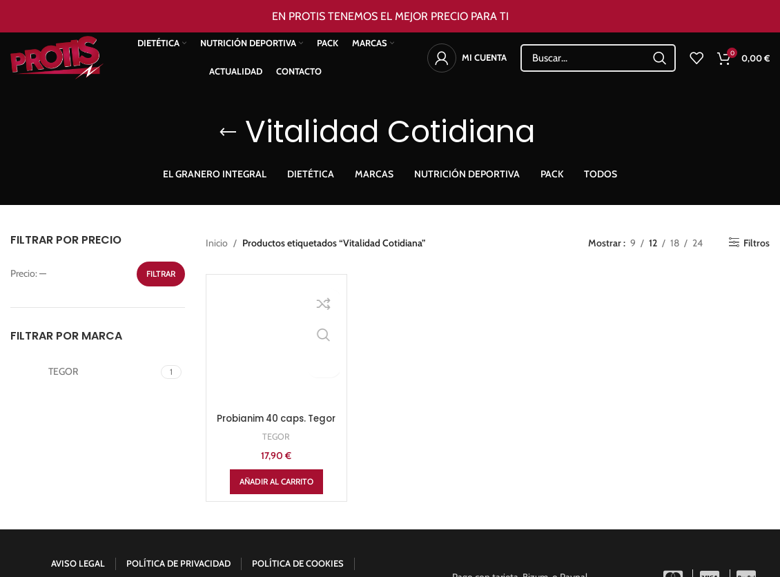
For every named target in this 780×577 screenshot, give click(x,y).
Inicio (217, 243)
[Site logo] (65, 63)
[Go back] (228, 132)
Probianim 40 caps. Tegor (276, 331)
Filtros (756, 242)
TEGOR (276, 356)
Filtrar (160, 273)
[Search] (598, 64)
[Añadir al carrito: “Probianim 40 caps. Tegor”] (276, 401)
